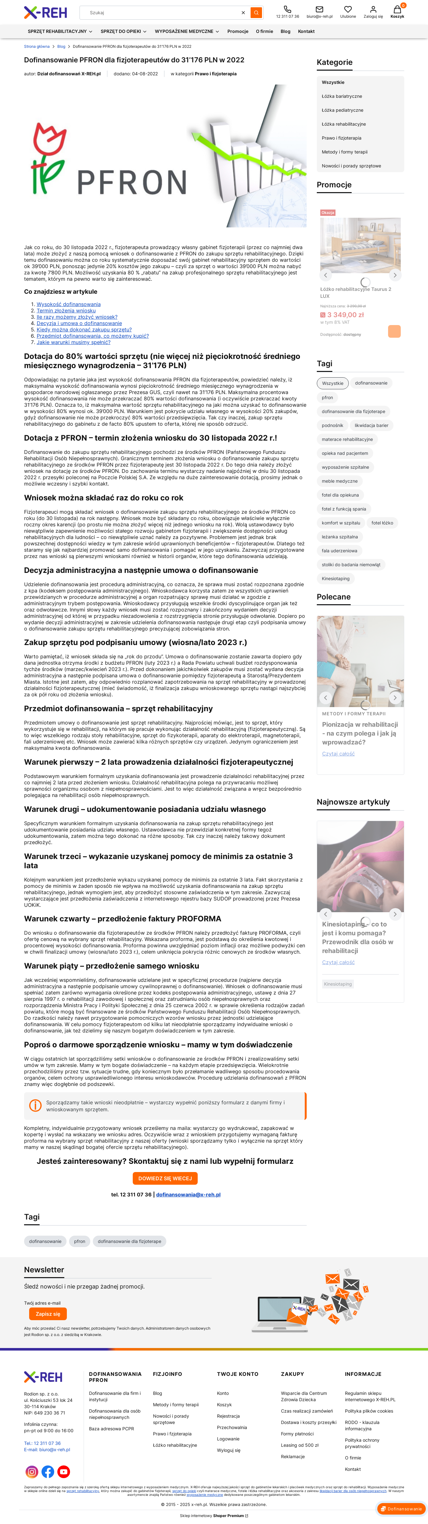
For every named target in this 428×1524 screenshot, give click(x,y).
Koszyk (224, 1404)
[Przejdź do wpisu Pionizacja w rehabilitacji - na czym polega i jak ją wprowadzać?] (360, 661)
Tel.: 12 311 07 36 (42, 1443)
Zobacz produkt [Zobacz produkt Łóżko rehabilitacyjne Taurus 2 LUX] (394, 331)
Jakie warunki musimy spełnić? (74, 342)
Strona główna (37, 46)
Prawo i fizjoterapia (216, 73)
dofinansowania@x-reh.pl (188, 1194)
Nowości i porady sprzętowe (351, 165)
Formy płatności (297, 1433)
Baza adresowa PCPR (111, 1428)
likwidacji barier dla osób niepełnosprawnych (353, 1491)
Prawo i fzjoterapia (172, 1433)
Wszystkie (333, 82)
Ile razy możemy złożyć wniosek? (77, 317)
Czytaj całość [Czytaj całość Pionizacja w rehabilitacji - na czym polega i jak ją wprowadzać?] (338, 753)
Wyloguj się (228, 1450)
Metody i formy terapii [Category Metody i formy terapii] (354, 713)
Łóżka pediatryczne (342, 110)
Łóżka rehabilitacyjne (344, 124)
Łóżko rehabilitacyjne (175, 1445)
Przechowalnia (232, 1427)
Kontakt (353, 1469)
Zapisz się (48, 1314)
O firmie (353, 1457)
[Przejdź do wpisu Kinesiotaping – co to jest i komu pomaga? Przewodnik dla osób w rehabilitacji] (360, 866)
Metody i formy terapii (344, 151)
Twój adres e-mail (42, 1303)
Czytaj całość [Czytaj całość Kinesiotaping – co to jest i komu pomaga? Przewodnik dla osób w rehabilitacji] (338, 962)
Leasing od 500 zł (299, 1445)
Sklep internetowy (212, 1515)
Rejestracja (228, 1416)
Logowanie (228, 1438)
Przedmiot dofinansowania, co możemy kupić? (93, 336)
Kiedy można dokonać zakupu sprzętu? (84, 329)
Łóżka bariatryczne (342, 96)
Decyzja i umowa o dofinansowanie (79, 323)
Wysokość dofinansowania (69, 304)
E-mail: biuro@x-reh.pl (47, 1449)
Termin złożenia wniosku (66, 310)
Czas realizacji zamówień (307, 1411)
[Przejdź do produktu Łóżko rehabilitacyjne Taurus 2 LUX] (360, 245)
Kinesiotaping (338, 984)
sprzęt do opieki (184, 1491)
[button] (256, 12)
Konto (223, 1393)
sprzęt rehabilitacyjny (83, 1491)
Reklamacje (293, 1456)
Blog (61, 46)
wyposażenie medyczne (205, 1494)
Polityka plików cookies (369, 1411)
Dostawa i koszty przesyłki (308, 1422)
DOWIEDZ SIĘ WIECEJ (165, 1178)
